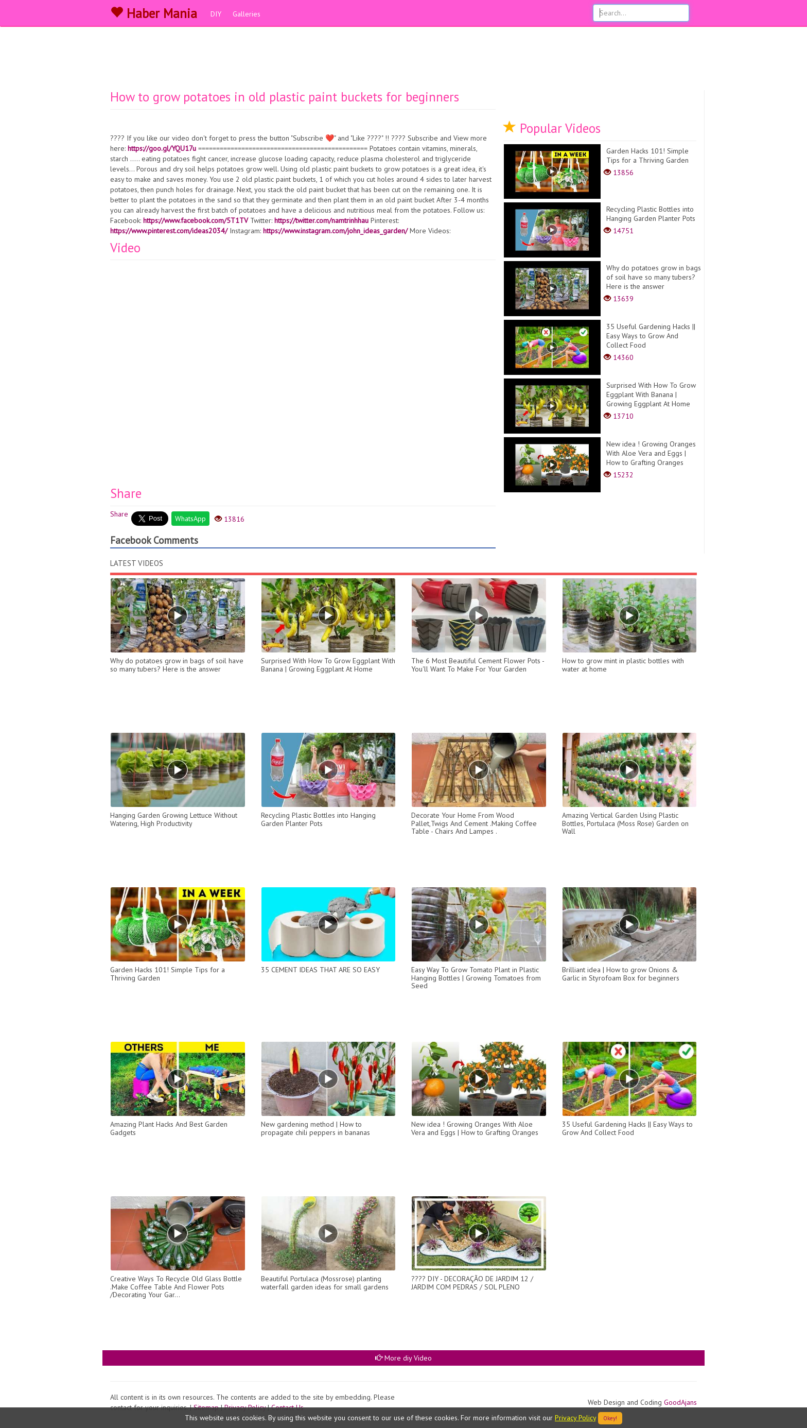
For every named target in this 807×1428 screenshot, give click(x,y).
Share (119, 514)
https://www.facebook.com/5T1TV (195, 220)
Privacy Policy (575, 1417)
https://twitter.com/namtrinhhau (321, 220)
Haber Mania (153, 13)
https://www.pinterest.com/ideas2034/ (168, 230)
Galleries (246, 14)
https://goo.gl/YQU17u (162, 148)
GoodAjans (680, 1402)
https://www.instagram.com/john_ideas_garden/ (335, 230)
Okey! (610, 1418)
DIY (215, 14)
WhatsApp (190, 518)
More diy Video (403, 1358)
